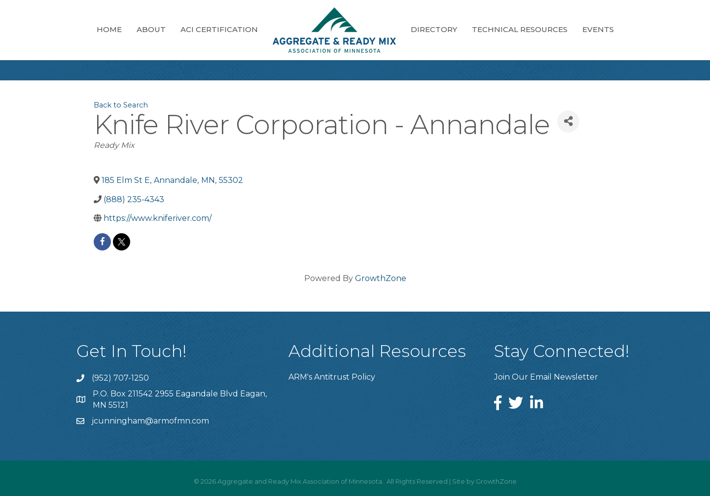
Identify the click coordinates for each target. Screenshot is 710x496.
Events (598, 29)
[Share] (568, 121)
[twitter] (121, 241)
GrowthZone (380, 278)
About (151, 29)
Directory (434, 29)
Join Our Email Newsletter (546, 377)
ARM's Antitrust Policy (331, 377)
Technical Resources (520, 29)
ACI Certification (219, 29)
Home (109, 29)
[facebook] (102, 241)
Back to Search (121, 105)
